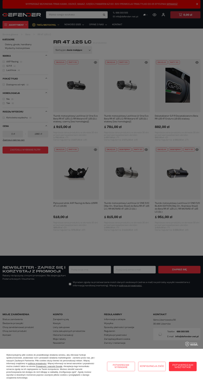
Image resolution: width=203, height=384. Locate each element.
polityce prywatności (37, 363)
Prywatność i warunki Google (49, 366)
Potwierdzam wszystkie (182, 366)
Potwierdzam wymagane (121, 366)
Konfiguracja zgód (152, 366)
